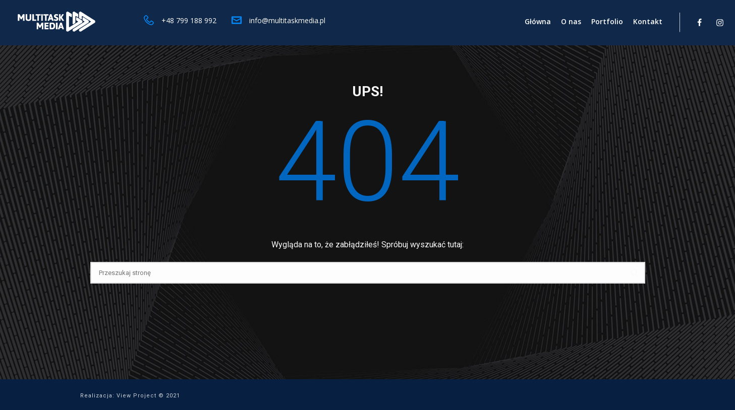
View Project (136, 395)
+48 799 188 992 (188, 20)
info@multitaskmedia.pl (287, 20)
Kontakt (647, 21)
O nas (571, 21)
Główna (538, 21)
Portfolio (607, 21)
